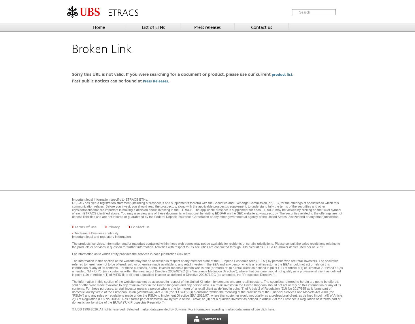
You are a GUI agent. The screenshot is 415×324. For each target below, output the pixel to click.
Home (99, 27)
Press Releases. (156, 81)
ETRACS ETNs (136, 199)
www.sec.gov (268, 213)
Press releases (207, 27)
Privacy (113, 227)
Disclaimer (81, 233)
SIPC (319, 247)
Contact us (261, 27)
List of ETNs (153, 27)
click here (183, 254)
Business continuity (104, 233)
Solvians (181, 309)
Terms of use (85, 227)
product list (282, 74)
